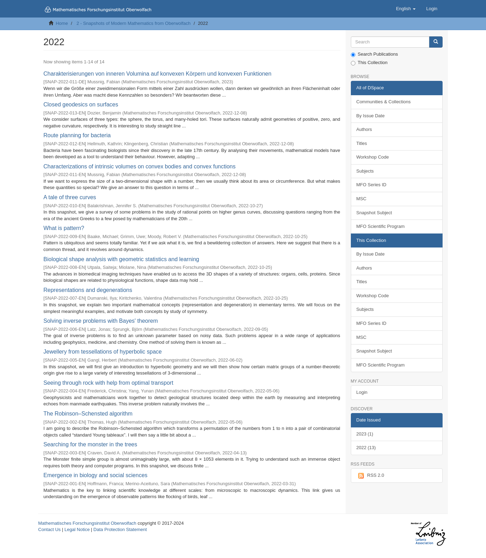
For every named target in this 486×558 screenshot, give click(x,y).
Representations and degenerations (87, 290)
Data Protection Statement (120, 529)
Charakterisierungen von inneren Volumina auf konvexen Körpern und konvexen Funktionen (157, 74)
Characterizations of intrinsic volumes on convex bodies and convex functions (139, 166)
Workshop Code (372, 157)
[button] (406, 9)
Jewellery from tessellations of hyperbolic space (102, 352)
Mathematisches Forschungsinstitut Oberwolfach (87, 523)
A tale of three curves (69, 197)
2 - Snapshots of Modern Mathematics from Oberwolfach (133, 23)
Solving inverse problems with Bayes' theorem (100, 321)
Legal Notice (77, 529)
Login (362, 392)
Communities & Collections (383, 101)
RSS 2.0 (370, 476)
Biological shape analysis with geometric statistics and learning (121, 259)
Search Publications (374, 54)
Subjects (365, 171)
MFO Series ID (371, 184)
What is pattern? (63, 228)
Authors (364, 129)
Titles (361, 143)
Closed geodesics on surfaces (80, 104)
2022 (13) (366, 447)
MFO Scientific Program (380, 226)
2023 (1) (364, 434)
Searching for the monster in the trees (90, 444)
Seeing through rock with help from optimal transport (108, 383)
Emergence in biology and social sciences (95, 475)
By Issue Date (370, 115)
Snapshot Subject (374, 212)
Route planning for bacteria (77, 135)
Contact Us (49, 529)
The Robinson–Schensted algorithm (87, 414)
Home (62, 23)
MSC (361, 198)
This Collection (369, 62)
